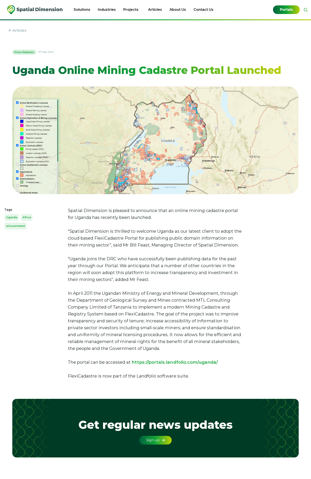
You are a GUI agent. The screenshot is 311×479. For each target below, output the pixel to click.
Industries (107, 10)
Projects (130, 10)
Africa (26, 217)
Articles (155, 10)
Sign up (155, 440)
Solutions (82, 10)
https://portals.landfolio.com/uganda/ (174, 362)
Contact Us (203, 10)
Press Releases (24, 52)
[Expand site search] (305, 10)
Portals (286, 9)
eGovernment (15, 226)
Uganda (11, 217)
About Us (178, 10)
